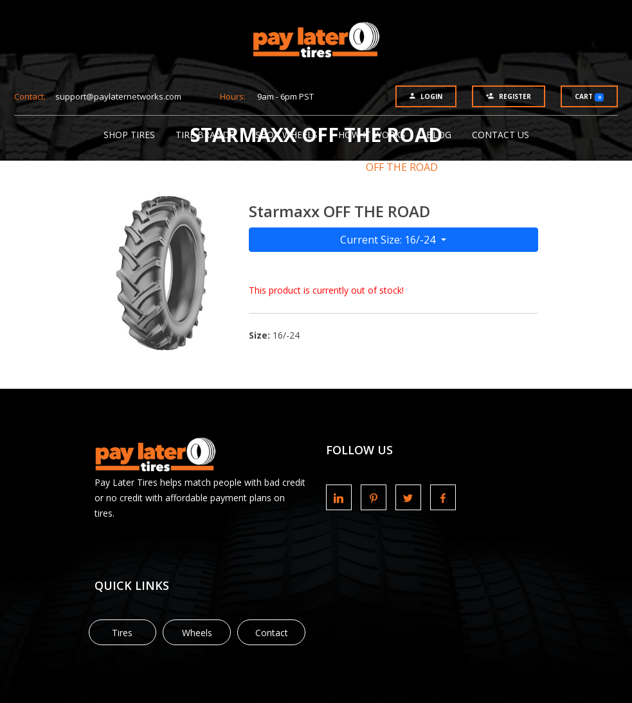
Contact (271, 633)
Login (426, 96)
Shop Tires (129, 135)
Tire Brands (205, 135)
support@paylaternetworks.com (118, 96)
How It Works (372, 135)
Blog (438, 135)
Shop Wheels (286, 135)
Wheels (197, 633)
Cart (589, 97)
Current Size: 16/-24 (389, 240)
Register (508, 96)
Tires (122, 633)
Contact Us (500, 135)
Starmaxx (313, 167)
